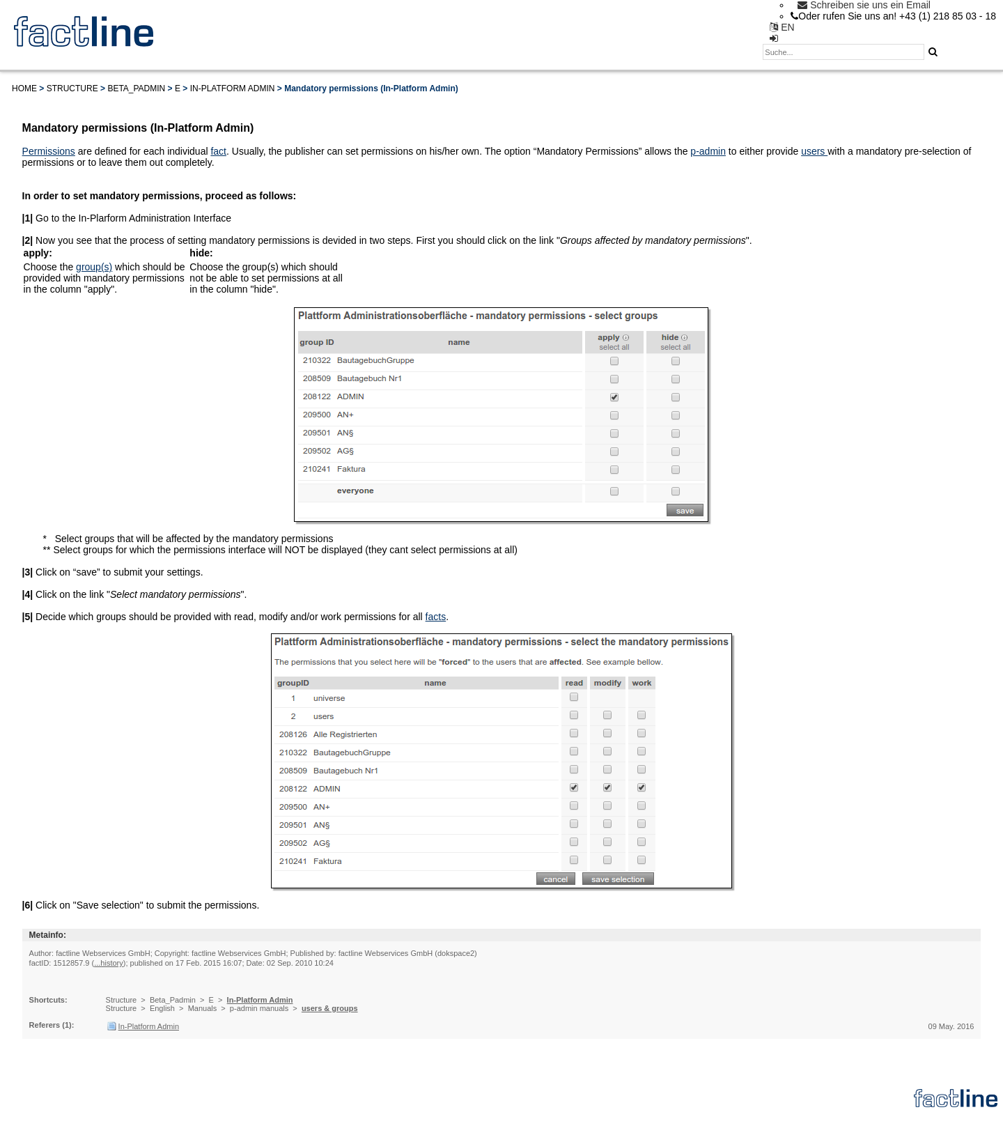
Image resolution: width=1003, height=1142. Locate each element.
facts (436, 616)
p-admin (708, 151)
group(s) (94, 266)
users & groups (330, 1008)
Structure (72, 88)
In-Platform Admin (232, 88)
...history (108, 963)
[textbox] (843, 52)
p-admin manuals (259, 1008)
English (162, 1008)
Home (24, 88)
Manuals (202, 1008)
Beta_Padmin (136, 88)
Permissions (48, 151)
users (814, 151)
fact (218, 151)
